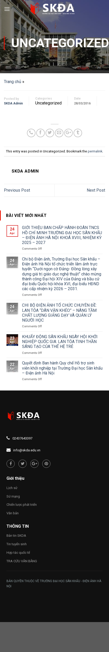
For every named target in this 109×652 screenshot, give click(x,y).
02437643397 (22, 438)
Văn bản (12, 513)
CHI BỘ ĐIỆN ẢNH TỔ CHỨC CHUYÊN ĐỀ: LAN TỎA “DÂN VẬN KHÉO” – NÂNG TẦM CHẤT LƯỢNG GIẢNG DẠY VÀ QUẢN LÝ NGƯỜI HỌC (59, 313)
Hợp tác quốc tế (18, 553)
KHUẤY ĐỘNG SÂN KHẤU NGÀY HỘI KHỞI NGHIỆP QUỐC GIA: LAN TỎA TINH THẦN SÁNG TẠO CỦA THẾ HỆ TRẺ (60, 341)
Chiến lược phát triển (21, 505)
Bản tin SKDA (16, 535)
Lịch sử (11, 488)
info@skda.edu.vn (26, 450)
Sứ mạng (13, 496)
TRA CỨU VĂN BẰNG (21, 561)
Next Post (96, 190)
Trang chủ (12, 81)
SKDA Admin (13, 103)
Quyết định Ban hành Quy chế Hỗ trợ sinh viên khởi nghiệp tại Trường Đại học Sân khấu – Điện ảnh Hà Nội (62, 368)
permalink (95, 151)
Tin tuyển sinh (16, 544)
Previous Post (17, 190)
